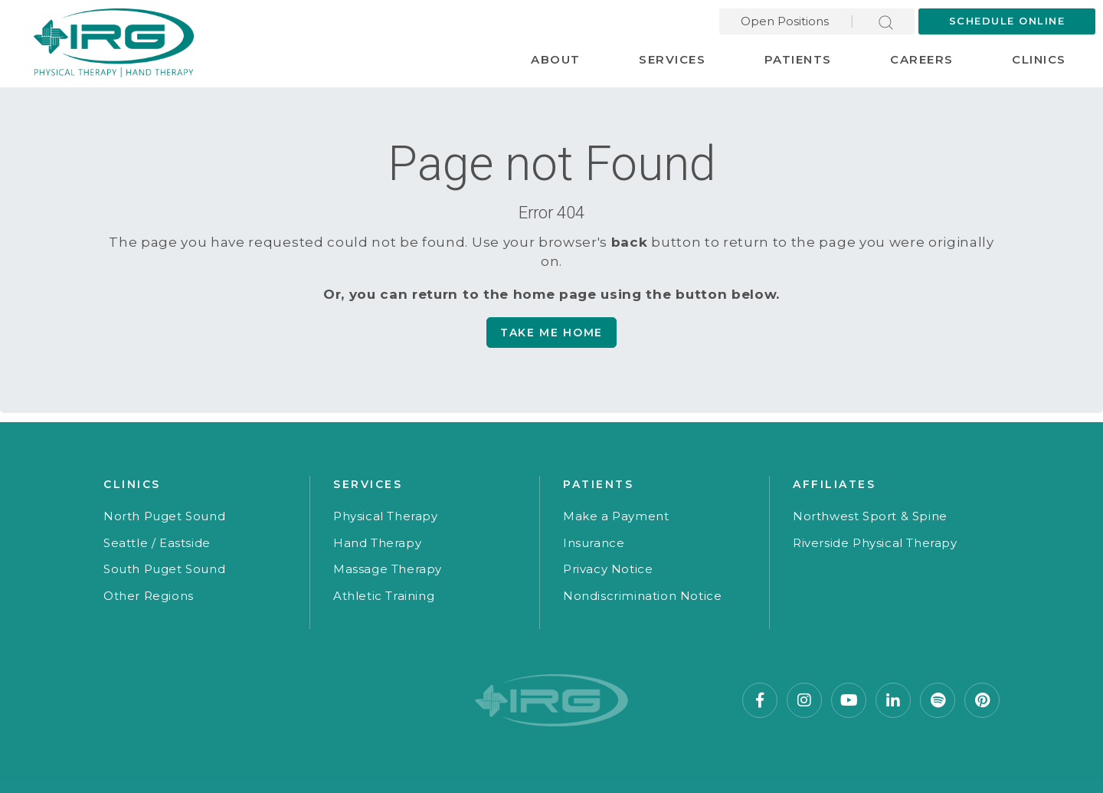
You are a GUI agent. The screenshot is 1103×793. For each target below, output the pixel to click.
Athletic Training (383, 595)
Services (672, 59)
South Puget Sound (164, 569)
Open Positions (785, 21)
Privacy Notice (608, 569)
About (556, 59)
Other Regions (148, 595)
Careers (922, 59)
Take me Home (551, 332)
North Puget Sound (164, 516)
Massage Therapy (387, 569)
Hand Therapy (377, 543)
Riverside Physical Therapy (875, 543)
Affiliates (834, 484)
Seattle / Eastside (157, 543)
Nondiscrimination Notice (642, 595)
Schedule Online (1007, 21)
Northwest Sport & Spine (870, 516)
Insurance (593, 543)
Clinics (1039, 59)
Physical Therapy (385, 516)
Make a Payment (616, 516)
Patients (798, 59)
